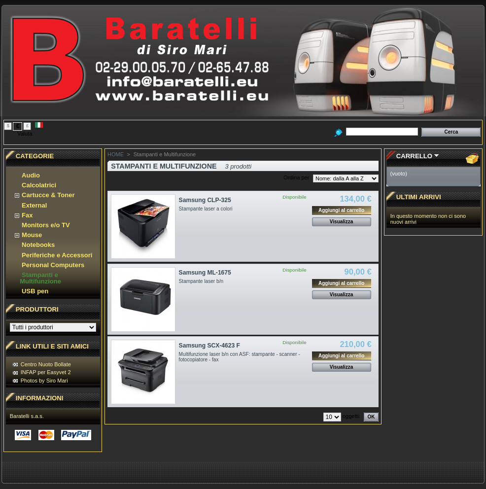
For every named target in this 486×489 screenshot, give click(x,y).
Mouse (32, 235)
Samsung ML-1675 (205, 272)
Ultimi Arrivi (418, 197)
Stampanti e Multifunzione (40, 278)
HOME (115, 154)
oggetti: (351, 416)
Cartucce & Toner (48, 195)
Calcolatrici (39, 185)
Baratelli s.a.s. (27, 416)
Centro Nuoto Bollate (46, 364)
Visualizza (341, 221)
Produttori (37, 309)
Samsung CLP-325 (205, 200)
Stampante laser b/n (201, 281)
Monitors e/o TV (46, 225)
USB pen (35, 291)
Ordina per (296, 177)
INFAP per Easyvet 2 (46, 372)
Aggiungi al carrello (341, 210)
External (34, 205)
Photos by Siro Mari (44, 381)
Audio (31, 175)
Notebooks (38, 244)
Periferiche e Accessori (57, 255)
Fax (27, 215)
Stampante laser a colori (206, 208)
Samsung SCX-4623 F (209, 345)
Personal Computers (53, 265)
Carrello (414, 156)
